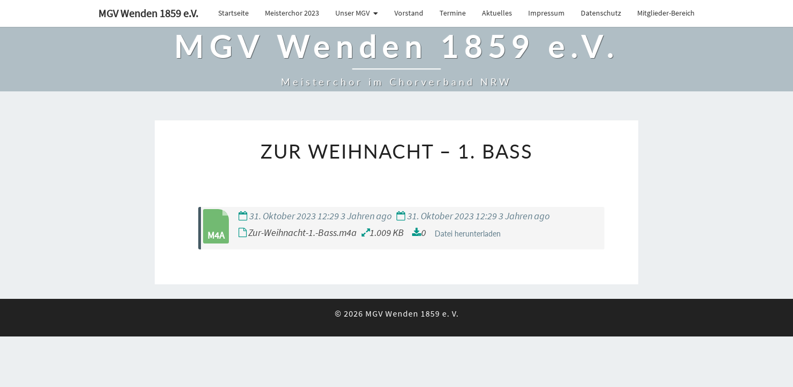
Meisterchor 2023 (292, 13)
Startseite (233, 13)
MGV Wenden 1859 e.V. (148, 13)
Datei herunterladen (468, 233)
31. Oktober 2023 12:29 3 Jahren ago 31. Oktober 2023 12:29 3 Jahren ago (394, 216)
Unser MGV (352, 13)
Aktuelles (497, 13)
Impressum (546, 13)
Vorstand (408, 13)
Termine (452, 13)
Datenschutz (601, 13)
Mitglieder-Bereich (666, 13)
